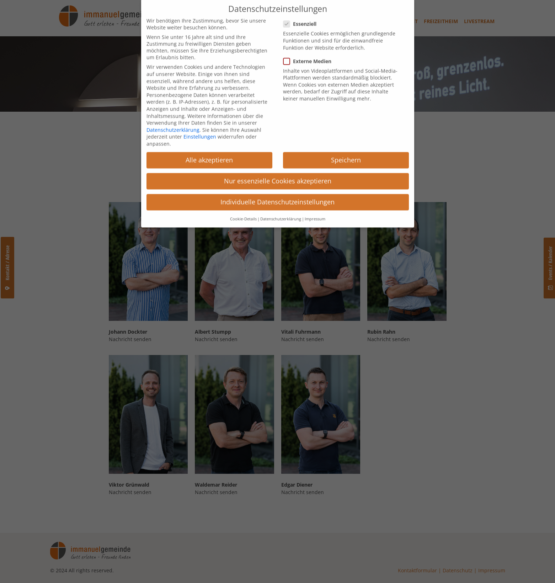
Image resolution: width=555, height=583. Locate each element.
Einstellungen (199, 125)
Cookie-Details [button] (243, 207)
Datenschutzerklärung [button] (280, 207)
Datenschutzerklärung (172, 118)
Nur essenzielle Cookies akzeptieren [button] (277, 170)
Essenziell (302, 13)
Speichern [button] (346, 148)
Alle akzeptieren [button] (209, 148)
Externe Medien (309, 50)
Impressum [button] (315, 207)
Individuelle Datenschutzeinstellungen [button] (277, 191)
